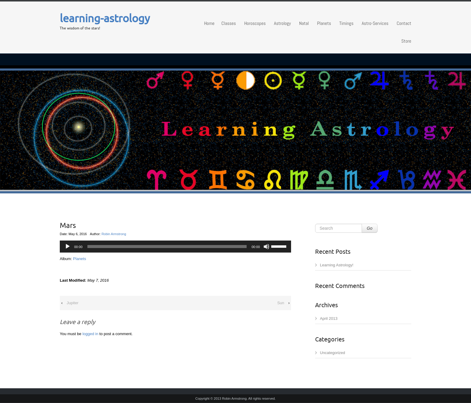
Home (209, 23)
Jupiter (72, 303)
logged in (90, 334)
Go (369, 228)
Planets (324, 23)
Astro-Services (375, 23)
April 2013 (329, 318)
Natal (304, 23)
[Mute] (266, 247)
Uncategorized (332, 352)
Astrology (282, 23)
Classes (228, 23)
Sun (280, 303)
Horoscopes (255, 23)
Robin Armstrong (114, 234)
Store (406, 41)
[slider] (279, 246)
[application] (175, 247)
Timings (346, 23)
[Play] (68, 247)
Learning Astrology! (336, 265)
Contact (404, 23)
